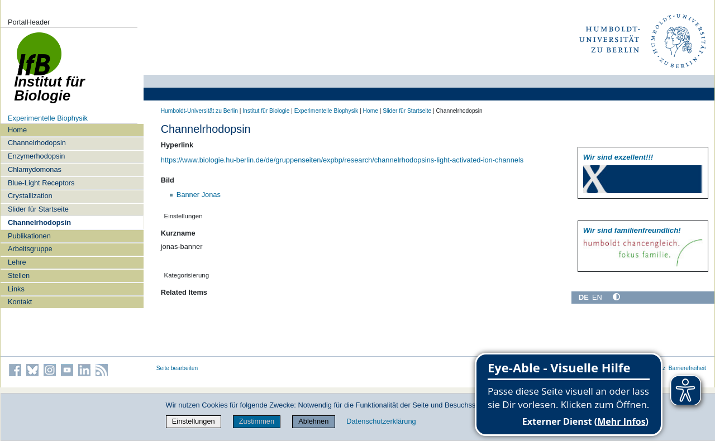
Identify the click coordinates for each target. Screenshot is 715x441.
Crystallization (30, 195)
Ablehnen (313, 421)
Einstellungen (193, 421)
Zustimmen (256, 421)
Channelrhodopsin (37, 142)
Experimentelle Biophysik (48, 118)
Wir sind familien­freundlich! (632, 230)
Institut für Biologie (265, 111)
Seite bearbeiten (177, 368)
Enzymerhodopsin (36, 156)
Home (17, 130)
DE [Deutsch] (584, 297)
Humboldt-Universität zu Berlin (199, 111)
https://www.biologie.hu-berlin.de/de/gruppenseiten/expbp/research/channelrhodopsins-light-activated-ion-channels (342, 160)
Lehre (17, 262)
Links (16, 289)
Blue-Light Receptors (41, 183)
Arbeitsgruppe (30, 249)
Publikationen (29, 236)
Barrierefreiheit (687, 368)
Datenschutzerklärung (381, 421)
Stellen (19, 275)
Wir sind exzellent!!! (618, 157)
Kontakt (20, 302)
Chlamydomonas (34, 169)
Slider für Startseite (38, 209)
